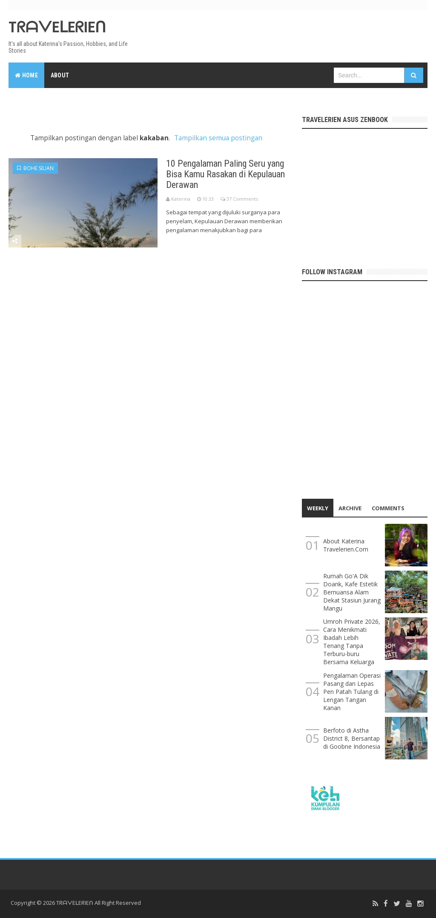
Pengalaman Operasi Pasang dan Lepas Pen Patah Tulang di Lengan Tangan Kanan (352, 691)
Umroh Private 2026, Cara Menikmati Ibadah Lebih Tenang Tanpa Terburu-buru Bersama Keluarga (351, 641)
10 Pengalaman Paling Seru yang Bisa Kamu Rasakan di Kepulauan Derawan (225, 174)
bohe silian (35, 168)
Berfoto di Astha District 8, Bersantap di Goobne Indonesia (351, 738)
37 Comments (242, 199)
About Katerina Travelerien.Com (345, 545)
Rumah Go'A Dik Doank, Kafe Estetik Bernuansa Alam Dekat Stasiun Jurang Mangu (352, 592)
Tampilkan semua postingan (218, 138)
